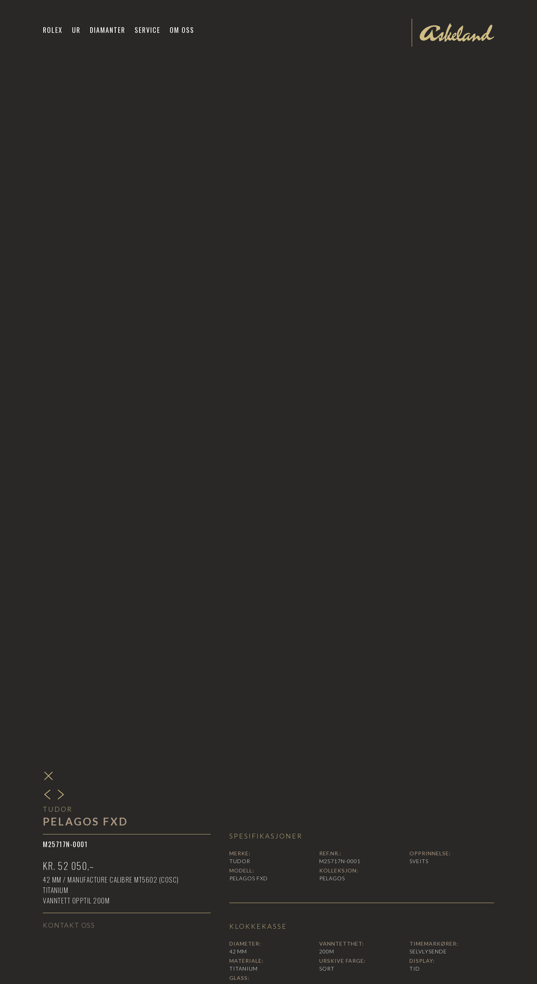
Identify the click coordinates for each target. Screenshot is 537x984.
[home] (457, 32)
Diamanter (107, 30)
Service (147, 30)
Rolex (53, 30)
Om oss (182, 30)
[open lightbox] (361, 370)
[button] (76, 30)
